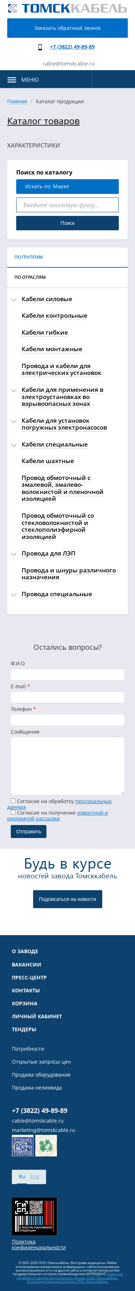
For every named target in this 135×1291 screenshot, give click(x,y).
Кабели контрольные (54, 315)
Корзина (24, 1003)
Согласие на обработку (59, 804)
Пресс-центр (29, 977)
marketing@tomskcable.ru (43, 1130)
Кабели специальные (55, 444)
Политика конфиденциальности (39, 1244)
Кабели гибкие (45, 332)
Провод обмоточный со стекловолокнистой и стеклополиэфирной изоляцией (58, 526)
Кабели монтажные (52, 349)
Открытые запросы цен (41, 1062)
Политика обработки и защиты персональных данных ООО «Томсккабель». (70, 1276)
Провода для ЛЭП (49, 553)
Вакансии (26, 965)
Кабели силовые (47, 299)
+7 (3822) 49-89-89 (72, 46)
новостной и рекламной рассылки (57, 815)
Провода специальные (57, 594)
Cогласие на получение (57, 815)
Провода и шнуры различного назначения (69, 573)
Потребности (28, 1049)
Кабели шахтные (48, 461)
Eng (34, 1176)
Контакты (26, 990)
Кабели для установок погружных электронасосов (64, 424)
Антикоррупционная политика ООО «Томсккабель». (68, 1281)
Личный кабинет (37, 1016)
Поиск (67, 223)
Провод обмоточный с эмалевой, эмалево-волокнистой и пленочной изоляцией (63, 488)
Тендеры (24, 1029)
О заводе (25, 951)
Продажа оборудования (41, 1075)
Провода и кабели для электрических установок (62, 369)
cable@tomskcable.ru (69, 63)
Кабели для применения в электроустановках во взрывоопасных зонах (62, 396)
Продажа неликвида (37, 1088)
